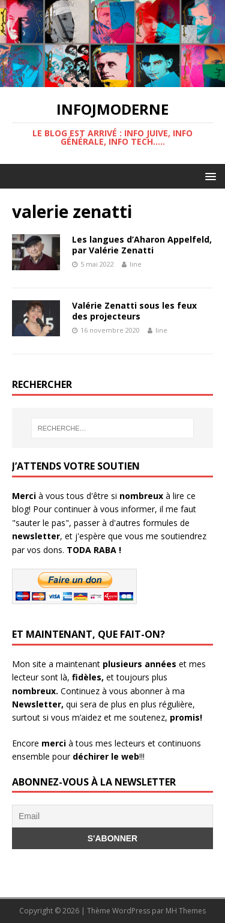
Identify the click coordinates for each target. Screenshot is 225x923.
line (136, 263)
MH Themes (186, 911)
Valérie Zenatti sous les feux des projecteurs (134, 311)
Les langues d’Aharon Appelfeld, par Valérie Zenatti (142, 245)
